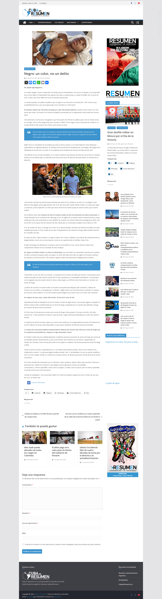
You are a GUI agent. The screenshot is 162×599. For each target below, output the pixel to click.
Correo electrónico (30, 523)
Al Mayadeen (123, 580)
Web (24, 533)
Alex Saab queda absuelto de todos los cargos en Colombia (33, 451)
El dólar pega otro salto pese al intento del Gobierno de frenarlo (61, 451)
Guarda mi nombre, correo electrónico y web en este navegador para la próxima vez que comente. (63, 544)
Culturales (59, 22)
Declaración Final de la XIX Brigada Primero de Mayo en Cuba (129, 305)
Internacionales (44, 22)
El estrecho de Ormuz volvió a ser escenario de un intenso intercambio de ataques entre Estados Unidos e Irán (129, 216)
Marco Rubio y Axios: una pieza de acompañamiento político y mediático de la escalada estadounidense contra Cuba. (129, 248)
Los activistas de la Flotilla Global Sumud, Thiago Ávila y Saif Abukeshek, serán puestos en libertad (128, 198)
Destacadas (111, 128)
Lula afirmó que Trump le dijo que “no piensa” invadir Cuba (129, 292)
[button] (34, 22)
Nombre (26, 513)
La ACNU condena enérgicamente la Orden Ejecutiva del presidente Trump (129, 266)
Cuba (31, 22)
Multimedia (71, 22)
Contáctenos (87, 22)
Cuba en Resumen (45, 78)
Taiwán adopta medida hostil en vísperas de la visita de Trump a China (129, 232)
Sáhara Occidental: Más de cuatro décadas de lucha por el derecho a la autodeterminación (90, 453)
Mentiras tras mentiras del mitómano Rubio (128, 279)
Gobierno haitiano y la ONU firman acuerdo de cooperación (40, 415)
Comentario (27, 485)
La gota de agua (112, 383)
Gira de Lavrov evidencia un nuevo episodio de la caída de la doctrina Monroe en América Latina (83, 417)
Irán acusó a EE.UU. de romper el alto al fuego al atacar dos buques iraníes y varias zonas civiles (129, 320)
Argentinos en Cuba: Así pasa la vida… (122, 342)
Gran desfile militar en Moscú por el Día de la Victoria (120, 135)
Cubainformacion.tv (126, 584)
